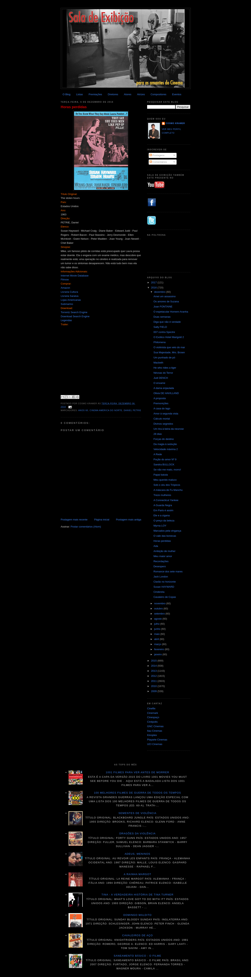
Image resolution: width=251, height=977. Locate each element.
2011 (154, 681)
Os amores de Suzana (166, 301)
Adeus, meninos (137, 853)
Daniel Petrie (132, 410)
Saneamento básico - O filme (137, 955)
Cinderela (158, 591)
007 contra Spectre (164, 332)
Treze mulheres (162, 495)
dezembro (160, 291)
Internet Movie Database (75, 275)
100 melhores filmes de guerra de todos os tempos (137, 792)
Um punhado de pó (164, 357)
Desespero (159, 566)
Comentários (158, 161)
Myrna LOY (159, 525)
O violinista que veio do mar (169, 347)
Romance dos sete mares (167, 571)
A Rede (157, 454)
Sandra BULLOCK (163, 464)
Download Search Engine (75, 316)
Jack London (160, 576)
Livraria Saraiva (69, 296)
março (158, 644)
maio (157, 634)
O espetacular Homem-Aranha (170, 311)
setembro (160, 613)
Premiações (95, 94)
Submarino (67, 304)
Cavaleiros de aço (137, 935)
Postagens (157, 155)
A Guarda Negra (162, 505)
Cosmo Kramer (175, 123)
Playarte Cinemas (157, 739)
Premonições (160, 403)
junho (157, 628)
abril (157, 639)
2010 (154, 686)
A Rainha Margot (137, 874)
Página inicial (101, 519)
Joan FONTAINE (162, 306)
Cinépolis (152, 721)
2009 (154, 691)
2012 (154, 675)
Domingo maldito (137, 915)
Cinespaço (153, 717)
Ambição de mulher (164, 551)
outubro (159, 608)
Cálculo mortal (161, 418)
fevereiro (159, 649)
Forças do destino (163, 439)
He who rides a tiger (164, 367)
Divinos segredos (163, 423)
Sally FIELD (160, 326)
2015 (154, 660)
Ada (155, 546)
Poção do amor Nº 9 (164, 459)
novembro (160, 603)
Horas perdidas (74, 107)
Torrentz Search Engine (74, 312)
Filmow (65, 279)
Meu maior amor (162, 556)
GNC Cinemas (155, 726)
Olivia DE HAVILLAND (166, 393)
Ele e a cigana (161, 515)
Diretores (113, 94)
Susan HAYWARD (163, 586)
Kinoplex (152, 735)
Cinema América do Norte (106, 410)
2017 (154, 282)
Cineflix (151, 708)
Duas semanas (161, 316)
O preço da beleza (163, 520)
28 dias (157, 433)
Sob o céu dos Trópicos (166, 484)
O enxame (159, 383)
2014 (154, 665)
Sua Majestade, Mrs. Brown (169, 352)
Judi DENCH (160, 377)
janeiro (158, 654)
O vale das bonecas (164, 535)
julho (157, 623)
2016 (154, 287)
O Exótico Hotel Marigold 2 (168, 337)
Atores (127, 94)
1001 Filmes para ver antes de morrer (137, 772)
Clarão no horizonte (164, 581)
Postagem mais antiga (128, 519)
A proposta (159, 398)
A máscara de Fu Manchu (167, 489)
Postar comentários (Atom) (86, 526)
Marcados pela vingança (167, 530)
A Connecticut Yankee (165, 500)
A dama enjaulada (163, 388)
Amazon (65, 287)
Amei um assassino (164, 296)
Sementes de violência (137, 813)
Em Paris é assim (163, 510)
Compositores (158, 94)
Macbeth (158, 362)
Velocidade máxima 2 (165, 449)
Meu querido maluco (165, 479)
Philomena (159, 342)
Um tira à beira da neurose (168, 428)
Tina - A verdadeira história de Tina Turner (138, 894)
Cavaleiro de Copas (164, 596)
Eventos (176, 94)
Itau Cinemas (154, 730)
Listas (79, 94)
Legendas (66, 320)
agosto (158, 618)
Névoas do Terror (163, 372)
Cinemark (152, 712)
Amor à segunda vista (165, 413)
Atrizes (141, 94)
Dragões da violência (137, 833)
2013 (154, 670)
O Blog (67, 94)
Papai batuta (160, 474)
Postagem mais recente (74, 519)
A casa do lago (161, 408)
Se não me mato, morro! (167, 469)
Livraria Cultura (69, 291)
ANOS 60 (83, 410)
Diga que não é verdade (167, 321)
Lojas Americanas (71, 299)
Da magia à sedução (165, 444)
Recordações (161, 561)
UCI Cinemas (154, 744)
